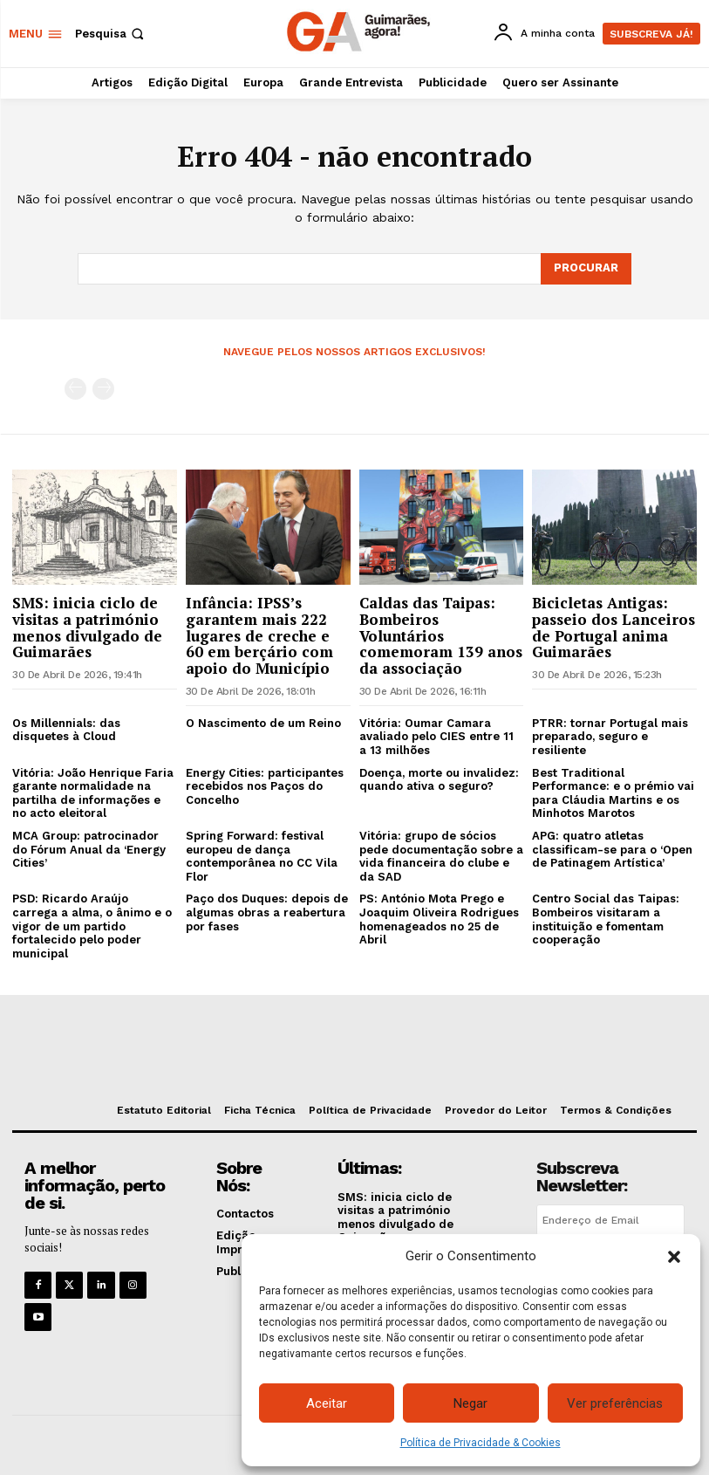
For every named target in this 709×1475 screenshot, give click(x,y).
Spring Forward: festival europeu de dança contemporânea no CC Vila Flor (261, 856)
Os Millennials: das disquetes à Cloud (66, 730)
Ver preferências (615, 1403)
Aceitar (326, 1403)
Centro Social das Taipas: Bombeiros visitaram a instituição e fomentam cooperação (605, 919)
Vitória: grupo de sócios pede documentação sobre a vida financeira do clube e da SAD (441, 856)
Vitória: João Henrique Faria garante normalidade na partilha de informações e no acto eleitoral (93, 793)
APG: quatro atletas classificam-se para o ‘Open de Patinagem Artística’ (612, 849)
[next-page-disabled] (103, 389)
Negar (470, 1403)
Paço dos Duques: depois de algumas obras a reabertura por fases (267, 912)
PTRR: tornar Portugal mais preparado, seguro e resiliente (610, 737)
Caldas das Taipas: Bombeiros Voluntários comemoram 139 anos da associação (440, 635)
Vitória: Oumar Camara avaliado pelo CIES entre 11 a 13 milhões (436, 737)
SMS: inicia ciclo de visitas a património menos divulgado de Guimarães (87, 627)
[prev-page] (75, 389)
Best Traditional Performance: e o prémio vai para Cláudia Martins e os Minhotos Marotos (613, 793)
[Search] (586, 269)
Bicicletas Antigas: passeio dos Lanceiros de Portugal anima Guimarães (613, 627)
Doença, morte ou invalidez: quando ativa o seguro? (439, 779)
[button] (674, 1257)
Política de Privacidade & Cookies (480, 1443)
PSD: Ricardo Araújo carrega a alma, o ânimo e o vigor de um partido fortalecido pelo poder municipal (92, 925)
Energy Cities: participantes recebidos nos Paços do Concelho (265, 786)
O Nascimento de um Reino (263, 723)
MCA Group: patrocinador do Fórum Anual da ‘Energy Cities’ (89, 849)
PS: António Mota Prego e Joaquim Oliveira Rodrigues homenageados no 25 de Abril (439, 919)
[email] (610, 1220)
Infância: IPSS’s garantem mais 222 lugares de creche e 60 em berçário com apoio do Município (259, 635)
